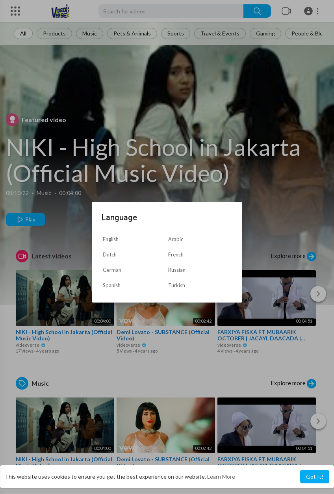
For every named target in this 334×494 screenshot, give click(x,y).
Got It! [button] (314, 476)
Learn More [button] (221, 476)
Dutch (110, 254)
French (176, 254)
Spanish (112, 285)
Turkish (176, 285)
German (112, 270)
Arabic (175, 239)
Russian (177, 270)
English (111, 239)
